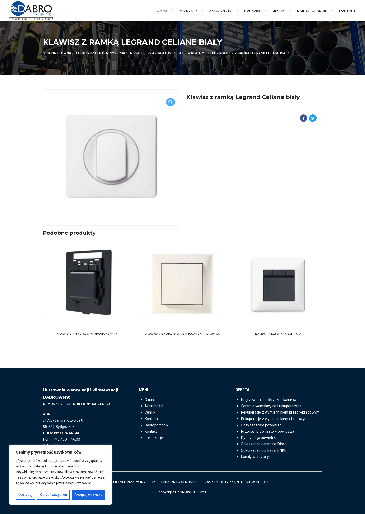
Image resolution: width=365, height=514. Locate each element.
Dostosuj (25, 495)
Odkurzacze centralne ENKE (263, 450)
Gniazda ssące (130, 53)
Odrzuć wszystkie (53, 495)
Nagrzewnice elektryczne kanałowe (270, 399)
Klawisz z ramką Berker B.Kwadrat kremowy (182, 334)
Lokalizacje (154, 437)
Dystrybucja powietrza (259, 437)
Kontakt (347, 10)
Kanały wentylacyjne (257, 457)
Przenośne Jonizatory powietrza (267, 431)
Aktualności (220, 10)
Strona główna (57, 53)
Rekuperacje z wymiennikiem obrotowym (274, 419)
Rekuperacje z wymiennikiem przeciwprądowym (280, 412)
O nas (162, 10)
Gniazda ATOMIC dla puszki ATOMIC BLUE (181, 53)
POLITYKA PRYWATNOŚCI (174, 482)
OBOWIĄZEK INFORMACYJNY (120, 482)
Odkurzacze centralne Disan (264, 444)
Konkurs (252, 10)
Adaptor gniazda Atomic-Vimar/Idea (87, 334)
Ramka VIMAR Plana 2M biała (278, 334)
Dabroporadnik (312, 10)
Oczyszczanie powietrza (261, 425)
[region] (60, 475)
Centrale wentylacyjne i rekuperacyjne (271, 406)
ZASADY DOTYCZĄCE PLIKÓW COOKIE (236, 482)
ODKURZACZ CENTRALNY (94, 53)
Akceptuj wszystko (88, 495)
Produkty (188, 10)
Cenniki (278, 10)
